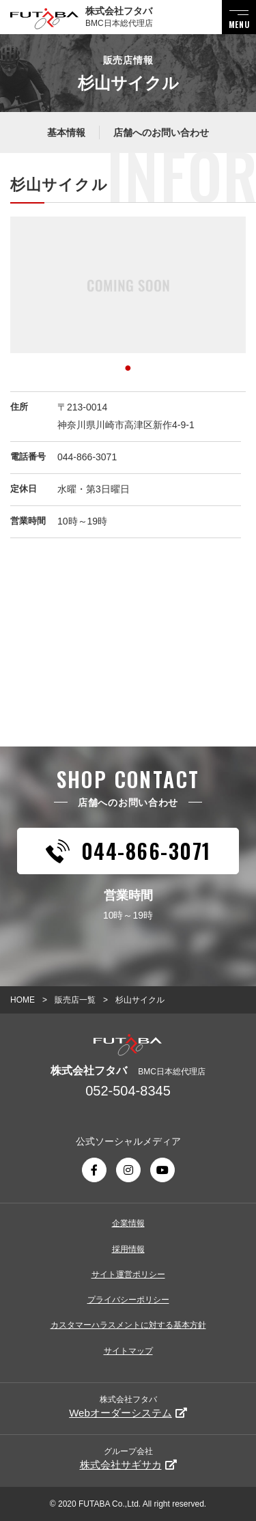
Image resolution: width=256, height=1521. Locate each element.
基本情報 (66, 132)
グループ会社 (128, 1458)
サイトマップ (128, 1351)
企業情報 (128, 1223)
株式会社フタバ (128, 1407)
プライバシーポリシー (128, 1299)
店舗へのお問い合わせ (161, 132)
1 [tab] (128, 365)
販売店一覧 (75, 1000)
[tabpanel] (128, 285)
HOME (22, 1000)
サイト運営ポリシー (128, 1274)
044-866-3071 (87, 456)
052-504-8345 (128, 1090)
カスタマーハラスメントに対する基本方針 (128, 1325)
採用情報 (128, 1249)
